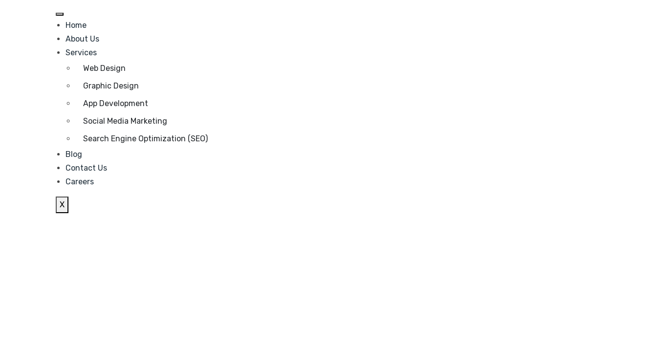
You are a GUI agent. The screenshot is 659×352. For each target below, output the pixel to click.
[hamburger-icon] (60, 14)
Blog (74, 154)
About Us (82, 39)
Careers (80, 181)
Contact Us (86, 168)
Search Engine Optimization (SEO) (145, 138)
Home (76, 25)
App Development (115, 103)
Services (81, 52)
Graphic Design (111, 85)
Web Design (104, 68)
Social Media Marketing (125, 121)
